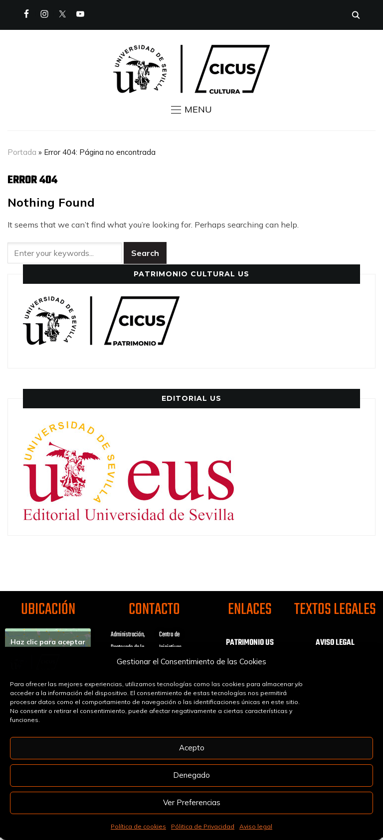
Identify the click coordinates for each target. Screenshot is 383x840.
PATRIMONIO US (250, 642)
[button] (191, 109)
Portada (21, 152)
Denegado (191, 775)
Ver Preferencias (191, 802)
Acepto (191, 747)
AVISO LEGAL (335, 642)
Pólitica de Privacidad (202, 826)
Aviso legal (255, 826)
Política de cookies (138, 826)
